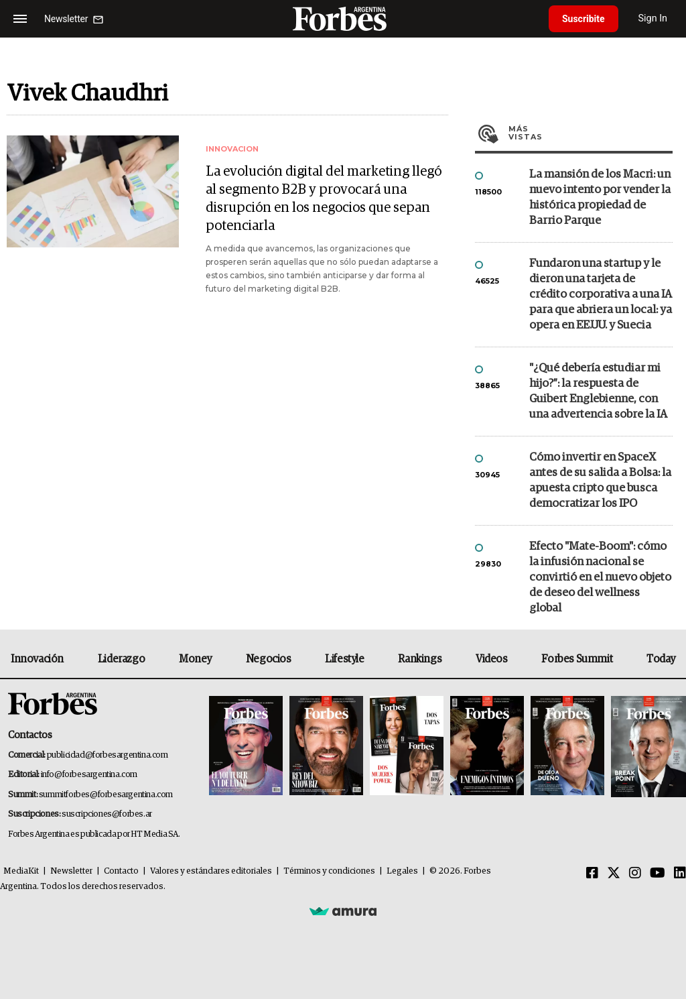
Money (195, 659)
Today (660, 659)
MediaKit (21, 871)
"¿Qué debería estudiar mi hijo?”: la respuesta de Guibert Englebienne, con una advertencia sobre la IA (598, 391)
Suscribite (583, 18)
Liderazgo (121, 659)
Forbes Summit (576, 659)
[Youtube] (657, 874)
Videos (492, 659)
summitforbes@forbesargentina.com (106, 794)
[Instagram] (635, 874)
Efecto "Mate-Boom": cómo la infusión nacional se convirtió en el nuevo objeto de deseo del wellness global (600, 577)
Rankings (419, 659)
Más (590, 132)
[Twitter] (613, 874)
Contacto (121, 871)
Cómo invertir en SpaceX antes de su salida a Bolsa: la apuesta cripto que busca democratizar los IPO (600, 481)
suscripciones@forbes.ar (107, 814)
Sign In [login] (653, 18)
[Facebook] (592, 874)
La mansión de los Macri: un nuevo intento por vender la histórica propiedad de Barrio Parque (600, 198)
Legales (402, 871)
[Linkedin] (680, 874)
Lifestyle (344, 659)
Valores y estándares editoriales (211, 871)
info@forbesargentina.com (89, 774)
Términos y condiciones (329, 871)
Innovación (37, 659)
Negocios (268, 659)
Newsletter (71, 871)
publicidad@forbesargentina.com (107, 755)
